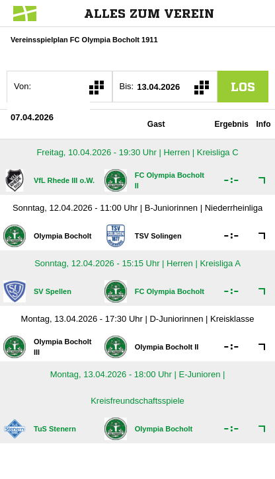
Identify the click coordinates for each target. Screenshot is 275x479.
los (243, 86)
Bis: (127, 86)
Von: (22, 86)
